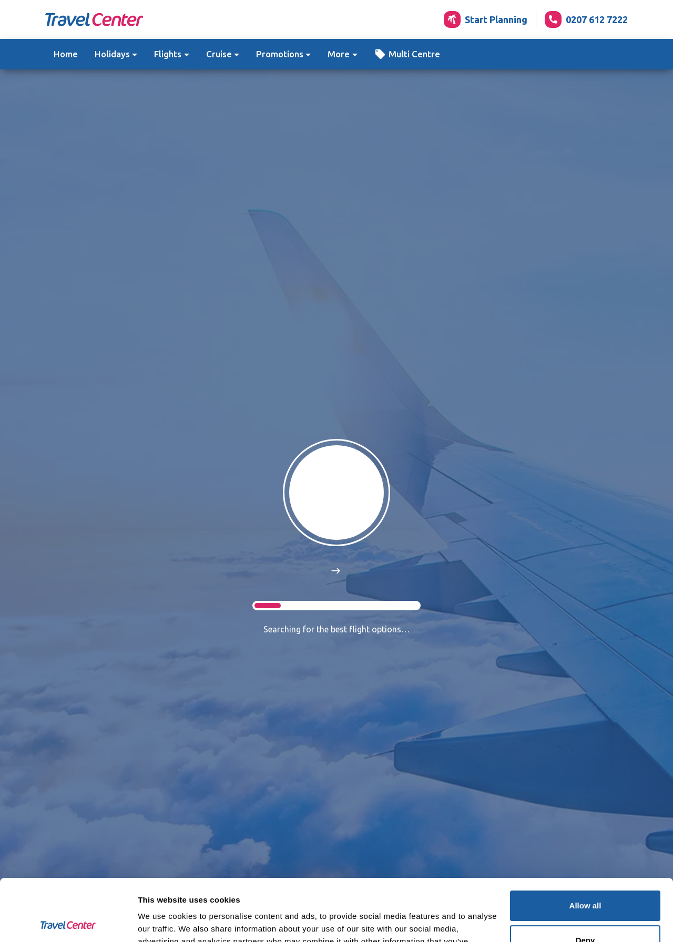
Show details (162, 921)
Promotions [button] (279, 54)
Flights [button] (167, 54)
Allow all (585, 843)
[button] (407, 54)
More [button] (339, 54)
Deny (585, 878)
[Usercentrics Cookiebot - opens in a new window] (68, 921)
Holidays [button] (112, 54)
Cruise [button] (219, 54)
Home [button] (66, 54)
